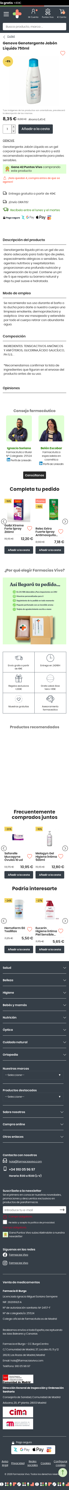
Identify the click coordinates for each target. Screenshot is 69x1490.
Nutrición (10, 1017)
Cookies (46, 1463)
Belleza (8, 980)
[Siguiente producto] (65, 521)
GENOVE (8, 140)
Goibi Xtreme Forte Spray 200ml (14, 528)
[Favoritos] (48, 14)
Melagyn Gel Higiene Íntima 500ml (46, 856)
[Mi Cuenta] (33, 14)
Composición (14, 336)
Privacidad (17, 1463)
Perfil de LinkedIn (21, 460)
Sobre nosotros (14, 1112)
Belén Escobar (51, 448)
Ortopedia (10, 1054)
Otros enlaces (13, 1136)
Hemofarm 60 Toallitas (14, 930)
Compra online (14, 1124)
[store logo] (17, 14)
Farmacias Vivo (18, 1255)
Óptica (8, 1029)
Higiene (8, 992)
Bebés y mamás (15, 1005)
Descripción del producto (24, 240)
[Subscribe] (63, 1210)
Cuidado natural (15, 1042)
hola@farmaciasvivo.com (25, 1161)
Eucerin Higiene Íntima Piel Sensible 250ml (46, 931)
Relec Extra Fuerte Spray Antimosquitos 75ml (46, 532)
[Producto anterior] (4, 521)
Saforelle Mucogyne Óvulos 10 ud (13, 856)
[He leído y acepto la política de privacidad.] (5, 1222)
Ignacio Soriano (19, 448)
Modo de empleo (17, 293)
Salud (7, 967)
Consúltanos (34, 475)
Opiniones (11, 388)
